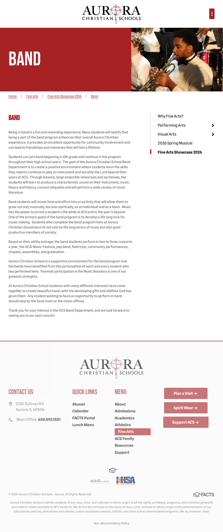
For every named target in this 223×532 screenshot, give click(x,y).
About (120, 404)
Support (122, 452)
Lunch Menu (83, 425)
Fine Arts (126, 431)
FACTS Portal (83, 418)
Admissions (125, 411)
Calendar (80, 411)
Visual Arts (167, 134)
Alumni (78, 404)
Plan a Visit (186, 393)
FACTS (113, 470)
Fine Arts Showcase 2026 (180, 152)
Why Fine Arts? (170, 116)
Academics (124, 418)
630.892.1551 (49, 419)
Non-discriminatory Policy (111, 523)
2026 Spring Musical (175, 143)
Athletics (123, 425)
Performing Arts (171, 125)
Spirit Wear (185, 408)
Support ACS (186, 422)
